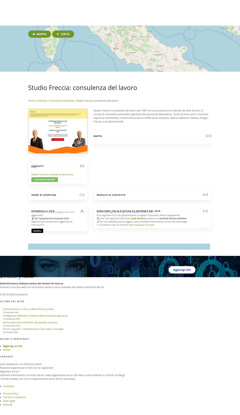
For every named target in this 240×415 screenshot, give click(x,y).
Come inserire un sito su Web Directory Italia (28, 309)
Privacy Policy (10, 393)
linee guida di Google (143, 224)
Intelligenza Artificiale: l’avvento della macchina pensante (35, 315)
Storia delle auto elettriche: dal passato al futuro (30, 322)
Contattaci (9, 386)
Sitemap (7, 404)
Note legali (9, 401)
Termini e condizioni (14, 397)
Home (31, 100)
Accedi (6, 349)
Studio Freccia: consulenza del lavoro (52, 174)
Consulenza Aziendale (61, 100)
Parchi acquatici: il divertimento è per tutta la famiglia (33, 329)
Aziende (42, 100)
